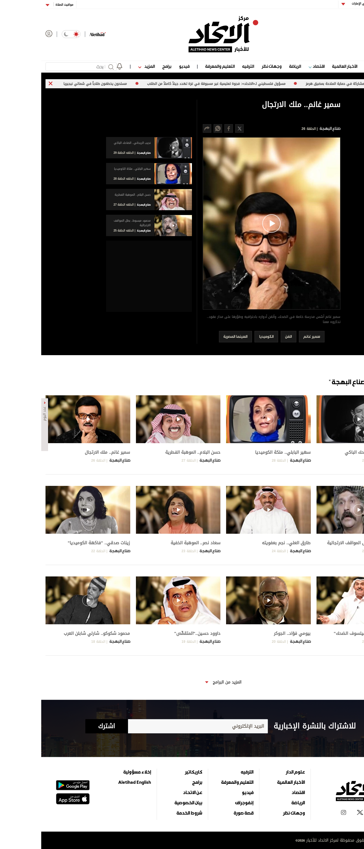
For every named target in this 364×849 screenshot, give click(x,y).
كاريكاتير (152, 772)
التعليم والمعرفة (178, 66)
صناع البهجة (288, 128)
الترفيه (207, 66)
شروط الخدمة (148, 813)
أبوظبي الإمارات (320, 3)
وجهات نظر (230, 66)
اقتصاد (275, 66)
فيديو (143, 66)
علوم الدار (332, 66)
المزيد (105, 66)
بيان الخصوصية (147, 802)
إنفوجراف (203, 802)
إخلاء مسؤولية (96, 772)
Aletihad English (93, 782)
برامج (125, 66)
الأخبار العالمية (303, 66)
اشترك (65, 726)
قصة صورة (202, 813)
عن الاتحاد (151, 792)
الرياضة (254, 66)
